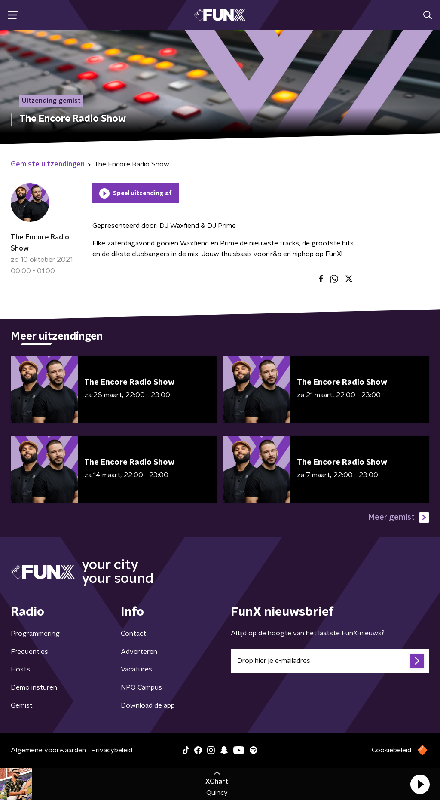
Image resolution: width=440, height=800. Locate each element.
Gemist (22, 705)
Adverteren (139, 651)
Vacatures (136, 669)
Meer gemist (398, 517)
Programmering (35, 633)
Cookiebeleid (391, 750)
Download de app (148, 705)
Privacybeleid (111, 750)
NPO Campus (141, 687)
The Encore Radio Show (40, 243)
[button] (420, 784)
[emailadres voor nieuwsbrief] (330, 661)
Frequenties (29, 651)
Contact (133, 633)
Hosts (20, 669)
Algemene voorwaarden (48, 750)
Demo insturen (34, 687)
